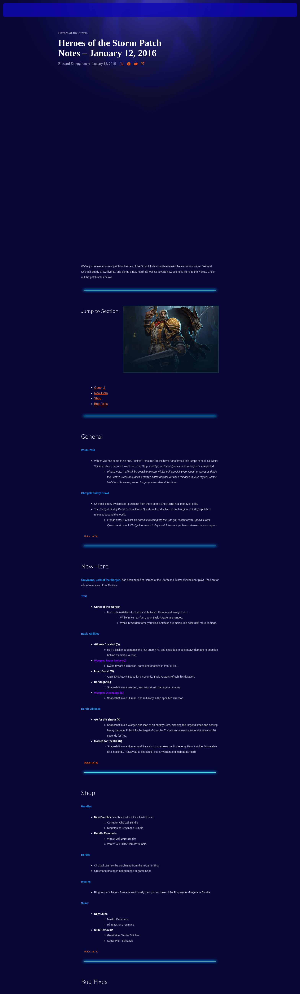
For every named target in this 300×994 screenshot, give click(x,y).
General (99, 207)
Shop (97, 217)
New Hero (101, 212)
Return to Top (91, 355)
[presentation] (17, 10)
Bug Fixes (101, 223)
